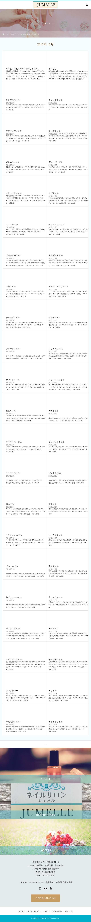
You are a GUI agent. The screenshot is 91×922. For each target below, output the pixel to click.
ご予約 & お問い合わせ (45, 898)
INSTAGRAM (57, 911)
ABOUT (21, 911)
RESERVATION (34, 911)
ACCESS (68, 911)
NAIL (46, 911)
